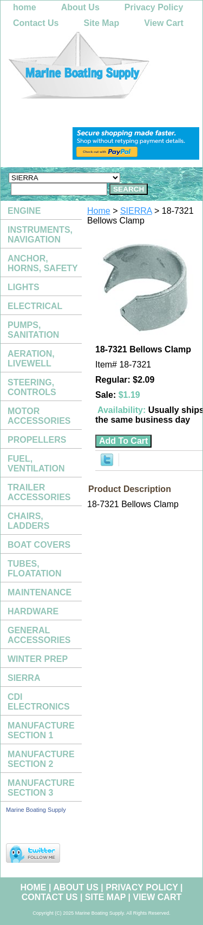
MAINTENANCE (39, 592)
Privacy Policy (154, 7)
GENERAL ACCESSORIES (39, 635)
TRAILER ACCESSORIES (39, 492)
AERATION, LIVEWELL (31, 358)
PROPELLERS (37, 439)
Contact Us (35, 23)
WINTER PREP (38, 659)
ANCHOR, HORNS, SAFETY (43, 263)
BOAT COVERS (39, 544)
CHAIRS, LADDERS (28, 520)
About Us (80, 7)
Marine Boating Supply (36, 809)
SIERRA (136, 210)
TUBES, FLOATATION (35, 568)
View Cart (164, 23)
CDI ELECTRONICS (39, 701)
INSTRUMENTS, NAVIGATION (40, 234)
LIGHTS (24, 287)
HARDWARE (33, 611)
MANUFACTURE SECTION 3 (41, 787)
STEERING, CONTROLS (32, 387)
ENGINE (24, 210)
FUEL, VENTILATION (36, 463)
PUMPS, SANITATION (33, 329)
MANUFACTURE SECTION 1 (41, 730)
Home (98, 210)
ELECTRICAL (35, 306)
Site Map (101, 23)
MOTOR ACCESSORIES (39, 415)
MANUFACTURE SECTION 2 (41, 759)
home (24, 7)
